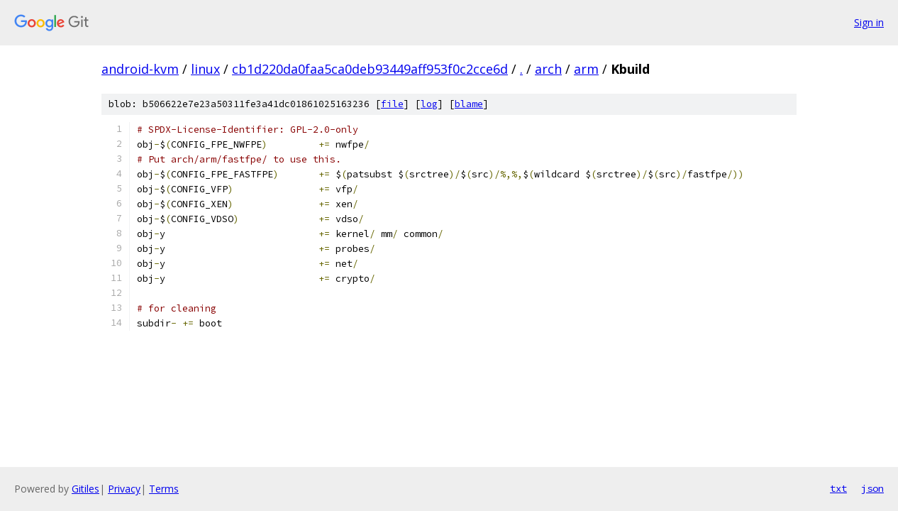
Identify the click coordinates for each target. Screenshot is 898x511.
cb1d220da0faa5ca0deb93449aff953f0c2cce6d (370, 68)
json (872, 488)
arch (548, 68)
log (429, 104)
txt (838, 488)
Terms (164, 488)
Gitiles (85, 488)
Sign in (869, 22)
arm (586, 68)
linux (205, 68)
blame (469, 104)
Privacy (124, 488)
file (392, 104)
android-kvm (140, 68)
